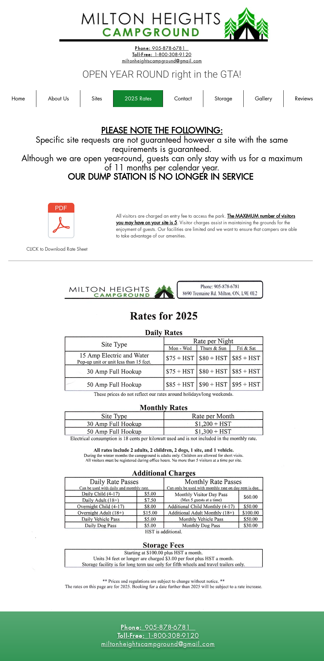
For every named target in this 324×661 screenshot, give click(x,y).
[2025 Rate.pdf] (61, 221)
